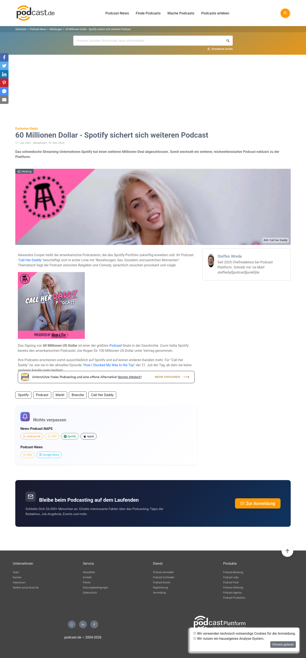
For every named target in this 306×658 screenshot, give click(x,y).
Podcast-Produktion (234, 597)
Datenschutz (90, 592)
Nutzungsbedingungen (95, 587)
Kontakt (87, 577)
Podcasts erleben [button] (215, 13)
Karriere (17, 577)
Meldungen (56, 29)
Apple (88, 436)
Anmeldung (159, 592)
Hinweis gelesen (283, 644)
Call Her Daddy (30, 260)
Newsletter (89, 572)
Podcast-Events (161, 582)
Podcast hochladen (163, 577)
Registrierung (160, 587)
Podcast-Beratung (233, 572)
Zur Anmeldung (257, 503)
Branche (78, 395)
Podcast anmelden (163, 572)
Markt (60, 395)
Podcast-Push (231, 582)
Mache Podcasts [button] (180, 13)
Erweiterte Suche (222, 48)
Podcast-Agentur (232, 592)
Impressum (19, 582)
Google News (49, 454)
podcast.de (32, 436)
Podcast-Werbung (233, 587)
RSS (52, 436)
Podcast (115, 346)
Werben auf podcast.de (25, 587)
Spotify (23, 395)
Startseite (20, 29)
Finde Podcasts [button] (148, 13)
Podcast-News (38, 29)
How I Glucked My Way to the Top (109, 365)
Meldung (26, 171)
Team (16, 572)
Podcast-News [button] (117, 13)
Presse (87, 582)
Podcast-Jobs (231, 577)
